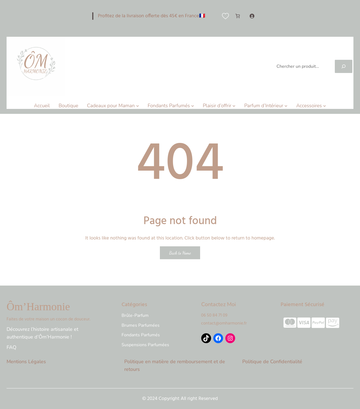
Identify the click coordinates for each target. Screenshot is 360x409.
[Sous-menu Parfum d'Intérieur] (285, 105)
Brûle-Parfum (135, 315)
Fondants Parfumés (141, 335)
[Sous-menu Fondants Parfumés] (192, 105)
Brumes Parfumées (141, 325)
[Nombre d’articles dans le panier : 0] (237, 16)
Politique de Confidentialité (272, 361)
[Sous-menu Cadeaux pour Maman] (137, 105)
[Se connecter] (251, 15)
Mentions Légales (26, 361)
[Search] (343, 66)
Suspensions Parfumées (145, 345)
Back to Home (180, 252)
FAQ (11, 347)
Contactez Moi (218, 304)
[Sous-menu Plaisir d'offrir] (233, 105)
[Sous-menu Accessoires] (324, 105)
